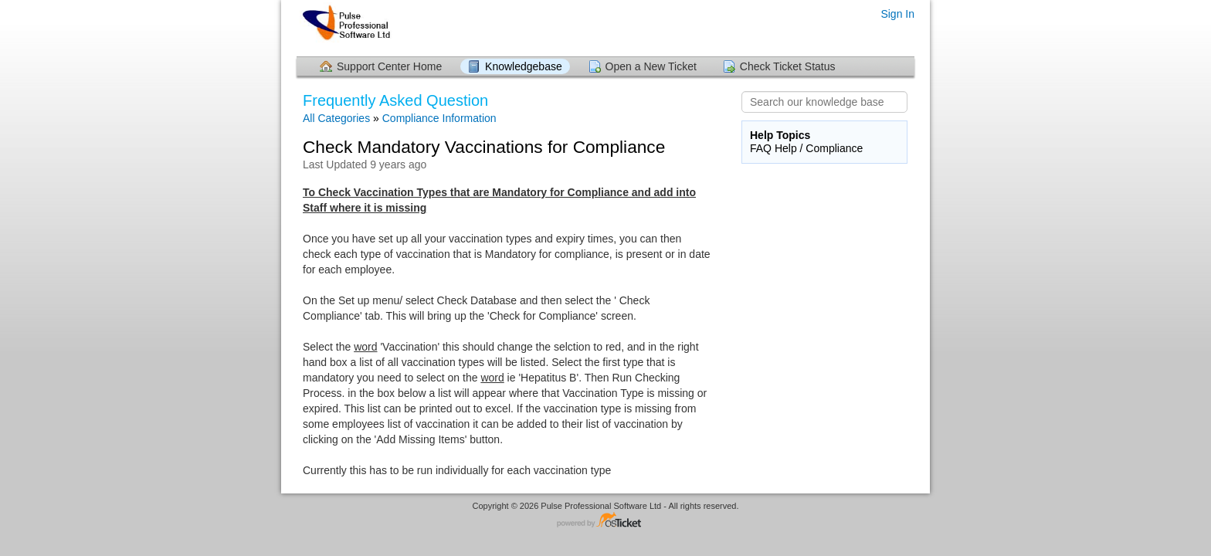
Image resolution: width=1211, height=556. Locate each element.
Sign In (897, 14)
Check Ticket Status (788, 66)
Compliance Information (439, 118)
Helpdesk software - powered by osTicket (605, 521)
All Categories (336, 118)
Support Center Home (389, 66)
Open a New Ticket (651, 66)
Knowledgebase (523, 66)
